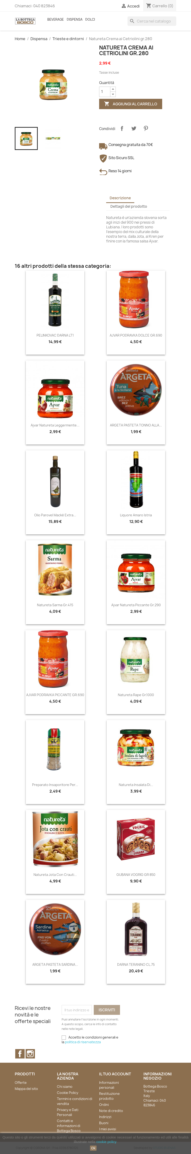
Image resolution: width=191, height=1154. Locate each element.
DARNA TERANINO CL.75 (136, 964)
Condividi (122, 128)
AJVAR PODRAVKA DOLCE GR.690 (136, 335)
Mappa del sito (26, 1088)
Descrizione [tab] (120, 198)
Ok (93, 1148)
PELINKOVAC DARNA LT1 (55, 335)
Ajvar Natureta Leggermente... (55, 425)
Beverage (55, 19)
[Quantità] (104, 92)
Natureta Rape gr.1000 (136, 695)
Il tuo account (115, 1074)
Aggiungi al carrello (130, 104)
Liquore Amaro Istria (136, 515)
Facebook (20, 1053)
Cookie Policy (67, 1092)
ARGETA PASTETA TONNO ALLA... (136, 425)
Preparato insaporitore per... (55, 784)
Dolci (90, 19)
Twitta (134, 128)
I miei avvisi (107, 1129)
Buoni (103, 1123)
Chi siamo (64, 1086)
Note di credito (111, 1110)
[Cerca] (151, 21)
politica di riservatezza (83, 1042)
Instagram (30, 1053)
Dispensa (74, 19)
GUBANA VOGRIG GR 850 (135, 874)
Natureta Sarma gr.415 (55, 605)
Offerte (21, 1082)
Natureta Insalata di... (136, 784)
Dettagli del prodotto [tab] (128, 206)
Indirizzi (105, 1117)
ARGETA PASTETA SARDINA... (55, 964)
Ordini (104, 1104)
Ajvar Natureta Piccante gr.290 (136, 605)
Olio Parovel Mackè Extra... (55, 515)
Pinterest (145, 128)
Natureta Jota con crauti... (55, 874)
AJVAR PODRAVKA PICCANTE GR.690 (55, 695)
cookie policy (106, 1142)
